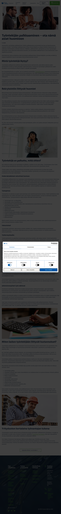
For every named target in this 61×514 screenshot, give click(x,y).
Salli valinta (30, 269)
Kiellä (12, 269)
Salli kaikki (48, 269)
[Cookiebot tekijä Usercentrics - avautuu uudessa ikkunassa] (52, 243)
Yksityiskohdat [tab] (30, 247)
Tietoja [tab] (49, 247)
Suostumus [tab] (12, 247)
